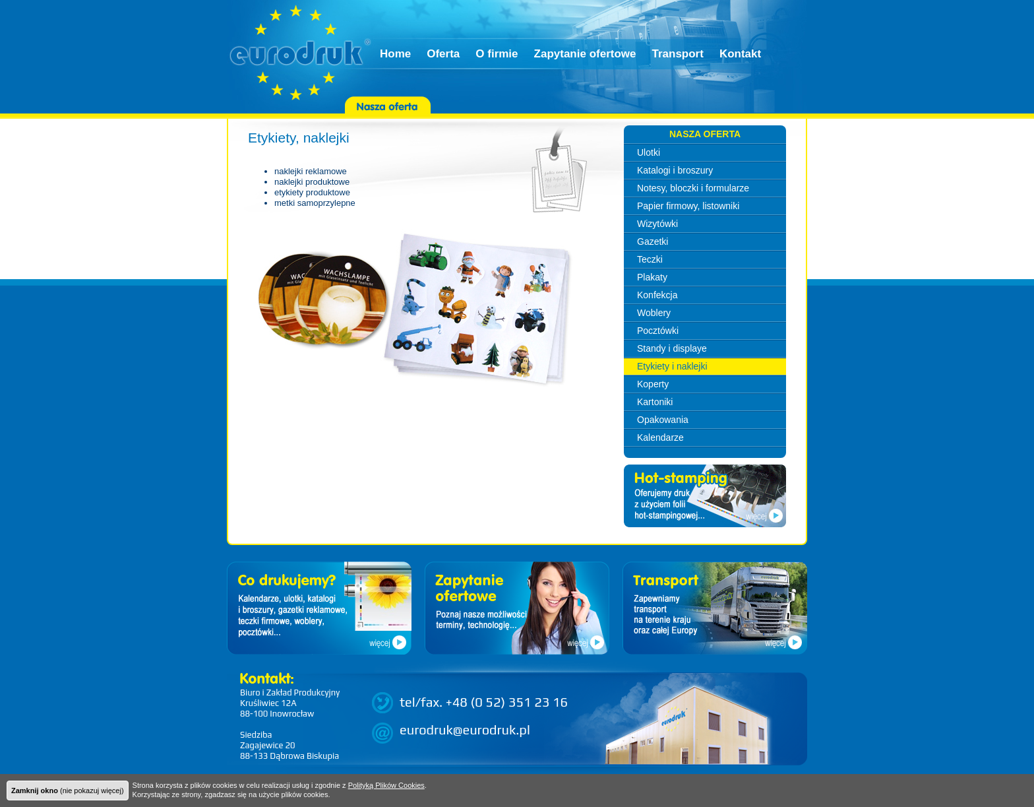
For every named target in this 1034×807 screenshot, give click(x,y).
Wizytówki (657, 223)
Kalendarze (660, 437)
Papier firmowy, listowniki (688, 206)
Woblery (654, 312)
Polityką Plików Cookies (386, 785)
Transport (677, 54)
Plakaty (652, 277)
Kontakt (740, 54)
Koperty (653, 384)
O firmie (496, 54)
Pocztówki (658, 330)
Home (395, 54)
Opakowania (662, 419)
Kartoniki (655, 402)
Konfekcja (657, 295)
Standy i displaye (672, 348)
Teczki (650, 259)
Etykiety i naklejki (672, 366)
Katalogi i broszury (675, 170)
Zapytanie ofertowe (585, 54)
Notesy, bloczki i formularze (693, 188)
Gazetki (652, 241)
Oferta (443, 54)
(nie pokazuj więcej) (67, 790)
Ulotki (648, 152)
